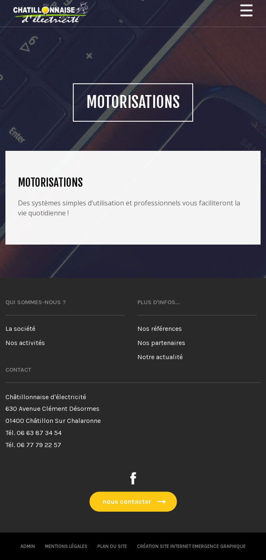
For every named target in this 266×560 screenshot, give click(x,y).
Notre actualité (160, 357)
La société (20, 328)
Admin (27, 546)
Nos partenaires (161, 343)
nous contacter (127, 501)
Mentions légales (66, 546)
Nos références (159, 328)
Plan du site (112, 546)
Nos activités (25, 343)
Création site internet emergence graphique (191, 546)
